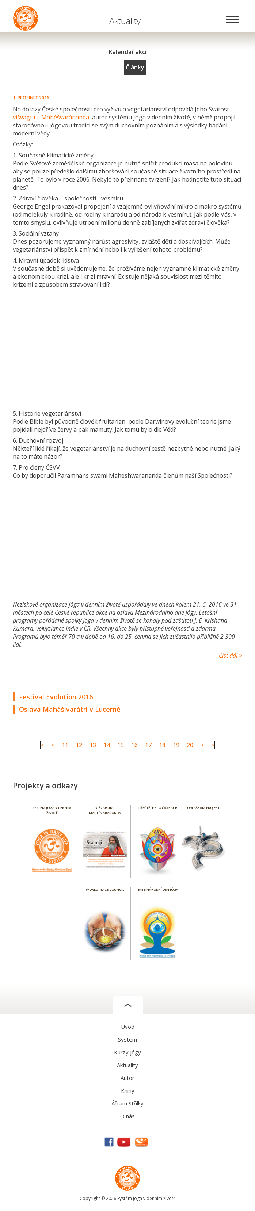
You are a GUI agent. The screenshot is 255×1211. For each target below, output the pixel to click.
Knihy (127, 1090)
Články (135, 67)
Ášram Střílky (127, 1103)
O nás (127, 1116)
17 (148, 745)
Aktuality (127, 1065)
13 (93, 745)
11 (65, 745)
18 (162, 745)
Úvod (127, 1026)
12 (79, 745)
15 (120, 745)
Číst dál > (230, 656)
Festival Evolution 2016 (56, 696)
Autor (127, 1077)
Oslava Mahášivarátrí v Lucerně (69, 709)
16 (134, 745)
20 (190, 745)
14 (106, 745)
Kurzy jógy (127, 1052)
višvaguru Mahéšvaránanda (51, 117)
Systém (127, 1039)
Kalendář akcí (127, 52)
